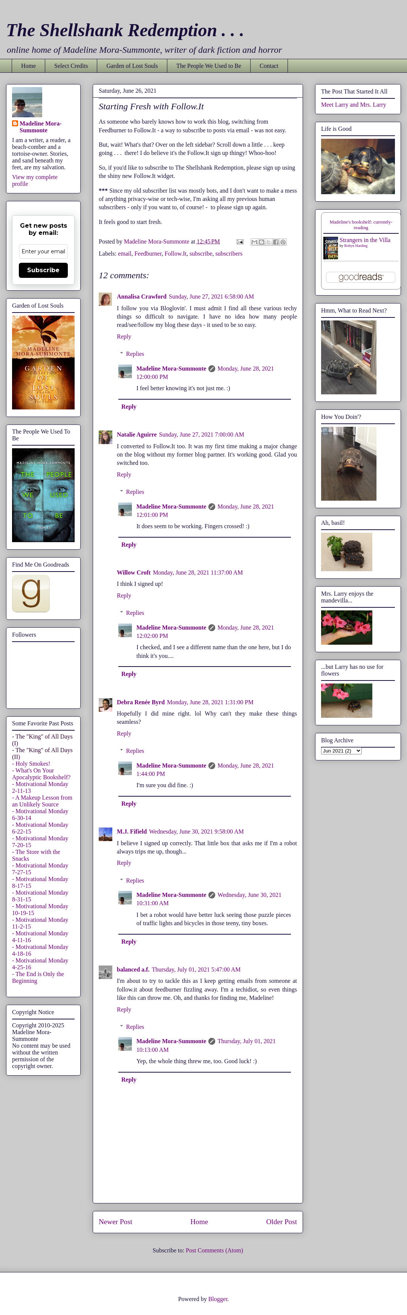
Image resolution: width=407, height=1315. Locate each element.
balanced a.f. (133, 969)
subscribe (201, 253)
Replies (135, 354)
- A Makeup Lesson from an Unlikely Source (42, 801)
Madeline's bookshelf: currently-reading (361, 224)
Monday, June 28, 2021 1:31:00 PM (210, 702)
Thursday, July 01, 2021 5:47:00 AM (196, 969)
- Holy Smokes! (31, 763)
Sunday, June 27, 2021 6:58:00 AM (211, 296)
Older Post (281, 1222)
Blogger (218, 1299)
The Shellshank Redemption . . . (125, 30)
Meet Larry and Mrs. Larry (353, 104)
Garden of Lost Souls (132, 66)
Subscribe (43, 270)
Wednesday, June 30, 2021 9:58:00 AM (196, 831)
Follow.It (176, 253)
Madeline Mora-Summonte (171, 368)
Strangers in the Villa (365, 240)
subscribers (228, 253)
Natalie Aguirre (137, 434)
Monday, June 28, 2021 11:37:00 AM (198, 572)
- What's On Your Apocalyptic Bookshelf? (41, 773)
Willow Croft (134, 572)
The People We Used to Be (208, 66)
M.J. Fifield (132, 831)
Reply (124, 336)
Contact (269, 66)
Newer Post (115, 1222)
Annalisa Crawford (142, 296)
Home (28, 66)
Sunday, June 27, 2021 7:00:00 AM (201, 434)
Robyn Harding (356, 246)
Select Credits (71, 66)
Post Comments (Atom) (214, 1250)
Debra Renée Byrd (141, 702)
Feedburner (148, 253)
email (125, 253)
